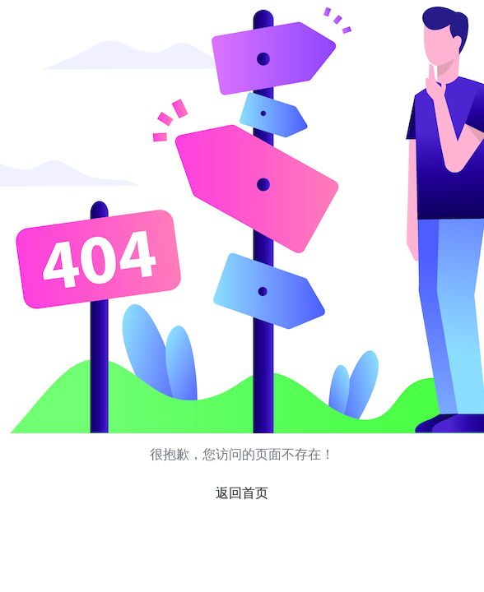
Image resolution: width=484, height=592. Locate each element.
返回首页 (242, 493)
